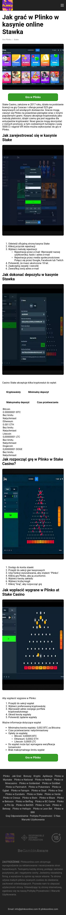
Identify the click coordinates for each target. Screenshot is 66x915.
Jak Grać (17, 776)
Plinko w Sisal (39, 790)
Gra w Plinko (33, 97)
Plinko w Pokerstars (40, 786)
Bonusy (27, 776)
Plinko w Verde (53, 794)
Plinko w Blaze (47, 797)
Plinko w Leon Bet (43, 808)
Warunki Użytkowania (33, 819)
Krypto (37, 776)
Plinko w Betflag (25, 801)
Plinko (6, 776)
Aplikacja (48, 776)
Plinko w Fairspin (20, 790)
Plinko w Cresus (12, 797)
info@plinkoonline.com (26, 909)
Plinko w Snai (55, 790)
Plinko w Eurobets (15, 794)
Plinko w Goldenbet (30, 783)
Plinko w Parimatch (16, 786)
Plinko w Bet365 (25, 805)
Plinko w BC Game (45, 801)
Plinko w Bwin (30, 797)
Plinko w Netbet (44, 779)
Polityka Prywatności (41, 816)
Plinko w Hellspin (22, 808)
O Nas (57, 816)
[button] (62, 5)
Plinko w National (23, 779)
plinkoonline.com (49, 909)
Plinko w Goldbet (51, 783)
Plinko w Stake (35, 794)
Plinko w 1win (43, 805)
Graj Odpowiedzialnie (17, 816)
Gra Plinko (6, 39)
